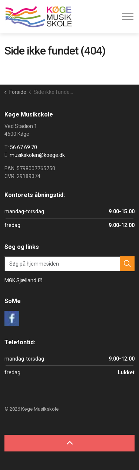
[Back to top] (69, 443)
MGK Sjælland (23, 280)
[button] (127, 263)
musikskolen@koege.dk (37, 155)
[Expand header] (128, 16)
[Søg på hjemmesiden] (69, 263)
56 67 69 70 (23, 147)
